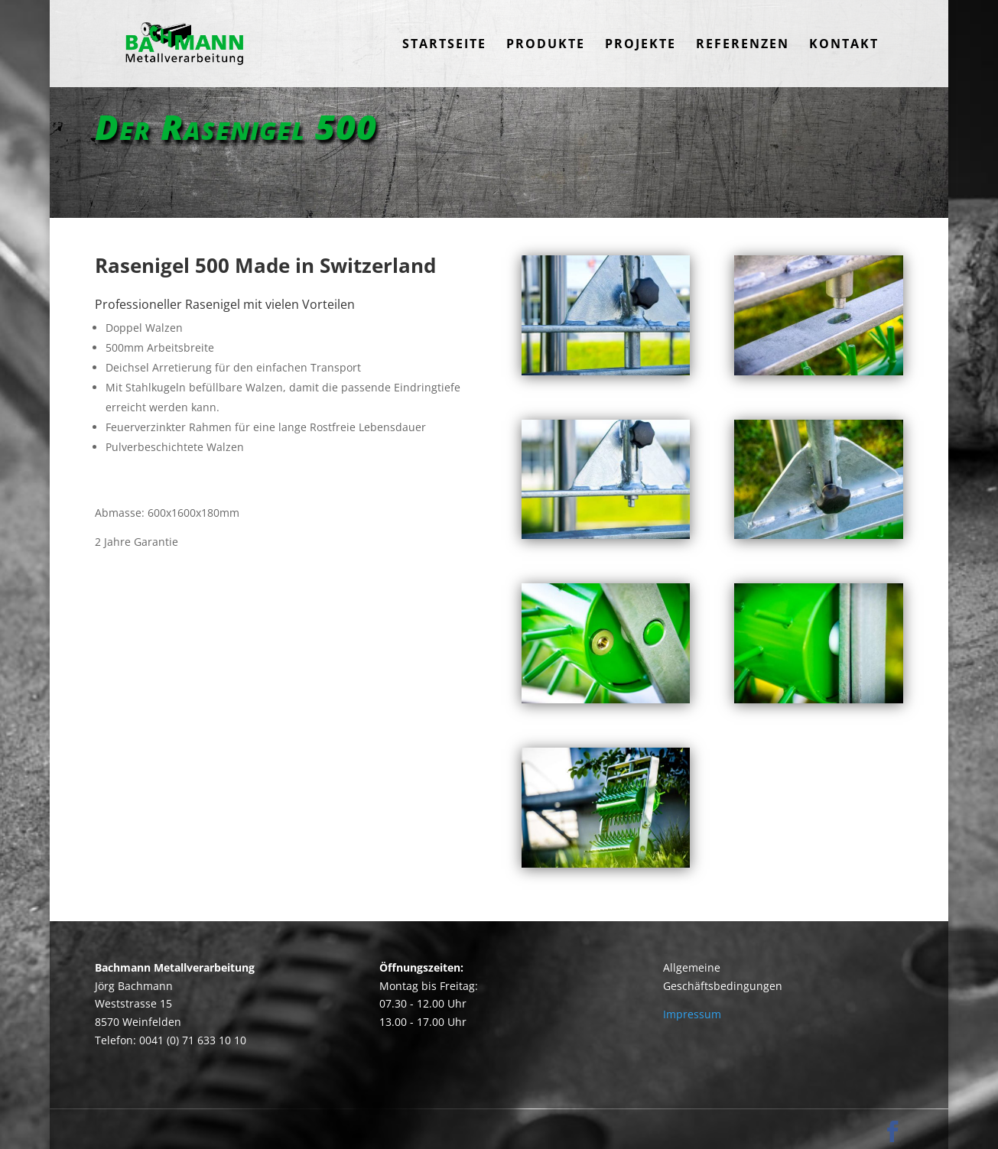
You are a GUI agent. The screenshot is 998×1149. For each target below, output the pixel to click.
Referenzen (742, 45)
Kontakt (844, 45)
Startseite (444, 45)
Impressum (692, 1014)
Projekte (640, 45)
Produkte (545, 45)
